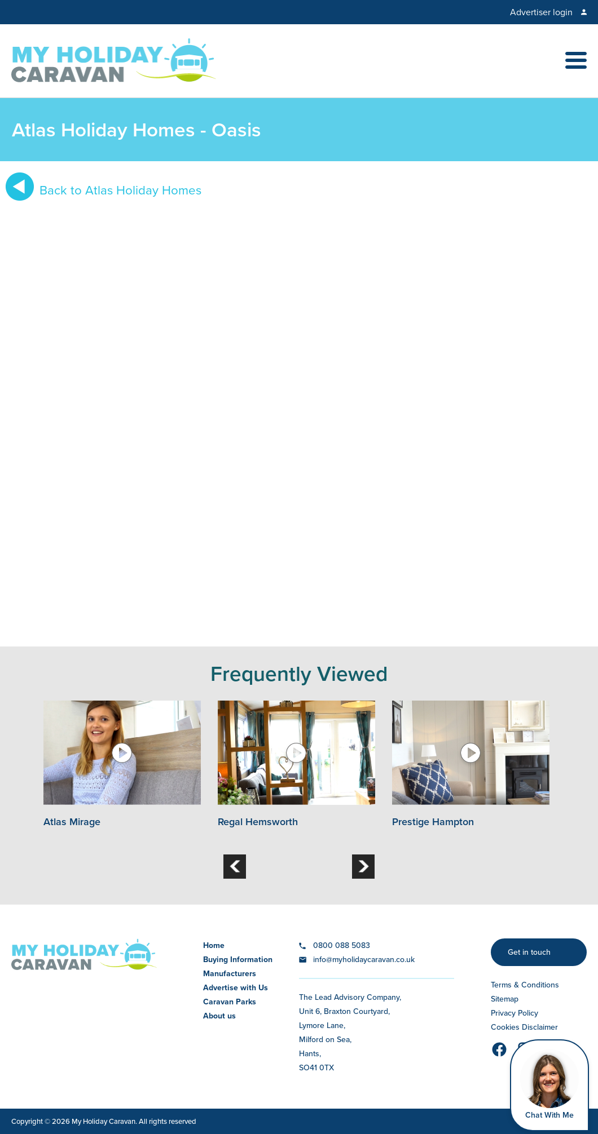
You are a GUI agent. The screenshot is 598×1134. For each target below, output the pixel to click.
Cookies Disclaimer (524, 1027)
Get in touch (529, 952)
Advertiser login (541, 12)
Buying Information (237, 959)
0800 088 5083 (341, 945)
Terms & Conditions (525, 985)
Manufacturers (229, 974)
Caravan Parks (229, 1002)
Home (214, 945)
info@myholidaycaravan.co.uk (364, 959)
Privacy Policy (514, 1013)
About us (219, 1016)
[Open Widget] (549, 1085)
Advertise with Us (235, 988)
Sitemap (504, 999)
